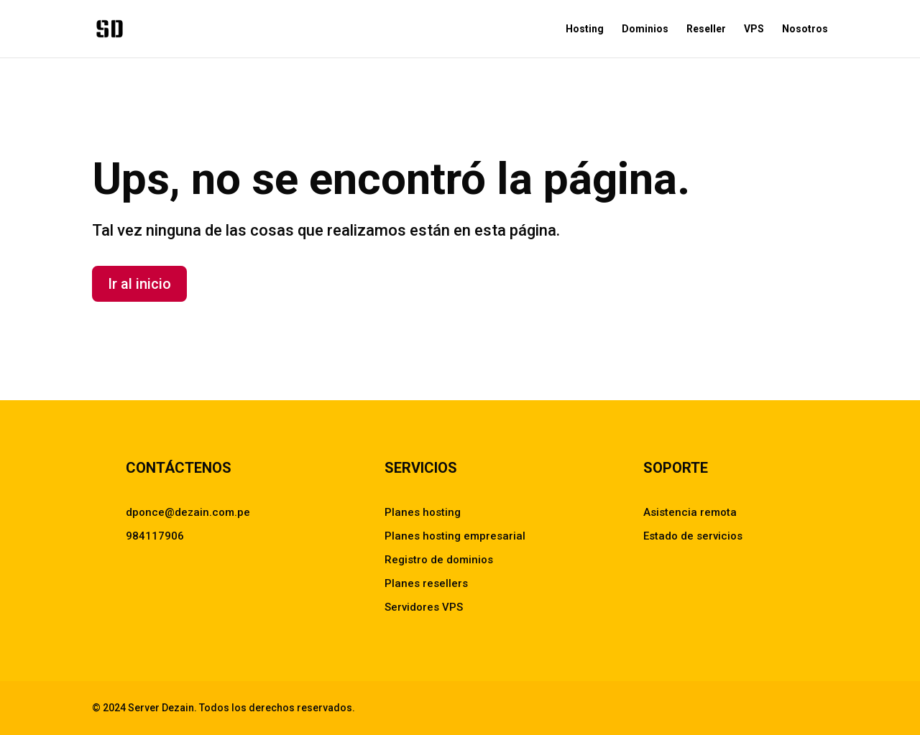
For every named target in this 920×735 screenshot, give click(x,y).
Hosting (585, 29)
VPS (754, 29)
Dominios (645, 29)
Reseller (706, 29)
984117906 (155, 536)
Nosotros (805, 29)
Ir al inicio (139, 283)
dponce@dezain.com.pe (188, 512)
